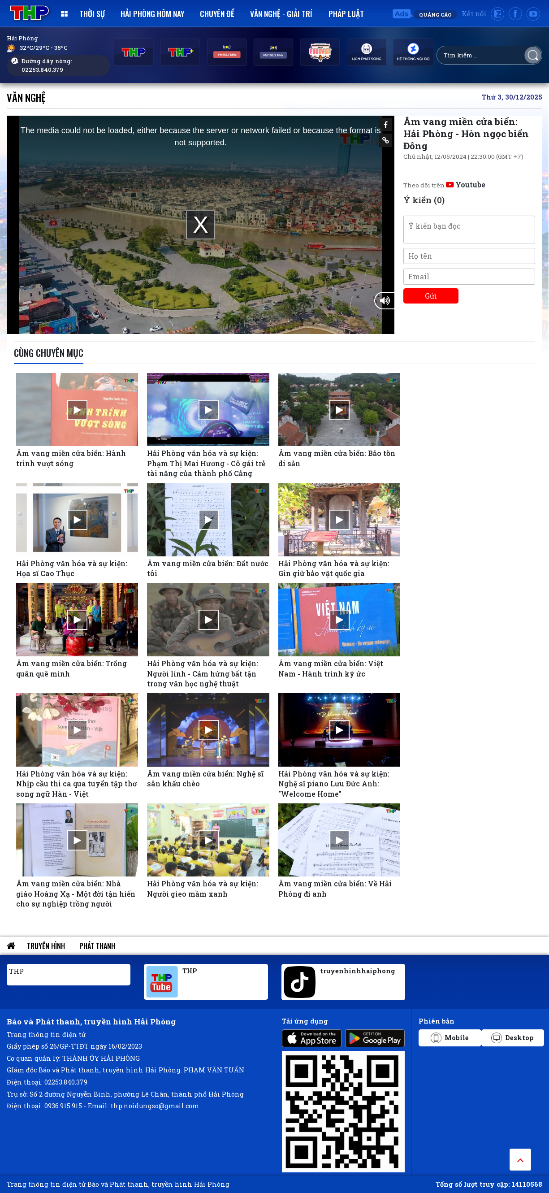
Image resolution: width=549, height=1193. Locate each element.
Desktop (512, 1037)
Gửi (431, 295)
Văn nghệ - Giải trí (281, 13)
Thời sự (92, 13)
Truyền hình (46, 946)
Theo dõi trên (444, 185)
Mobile (450, 1037)
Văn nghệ (26, 97)
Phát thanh (97, 946)
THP (16, 971)
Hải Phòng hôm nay (152, 13)
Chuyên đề (217, 13)
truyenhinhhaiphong (357, 971)
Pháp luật (346, 13)
